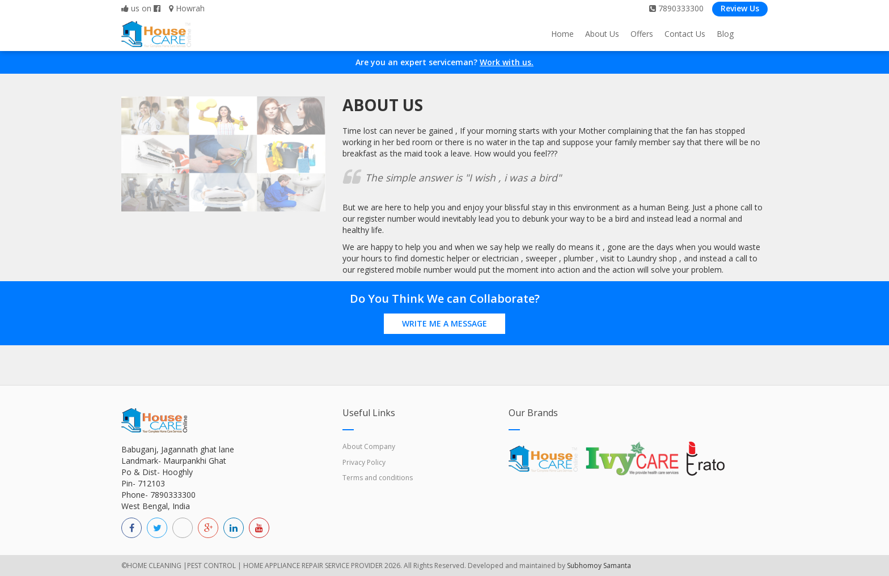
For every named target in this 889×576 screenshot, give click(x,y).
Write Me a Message (444, 323)
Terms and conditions (377, 477)
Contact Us (684, 33)
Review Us (740, 8)
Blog (725, 33)
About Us (602, 33)
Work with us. (507, 62)
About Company (368, 446)
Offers (641, 33)
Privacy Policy (364, 462)
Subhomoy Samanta (599, 565)
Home (562, 33)
